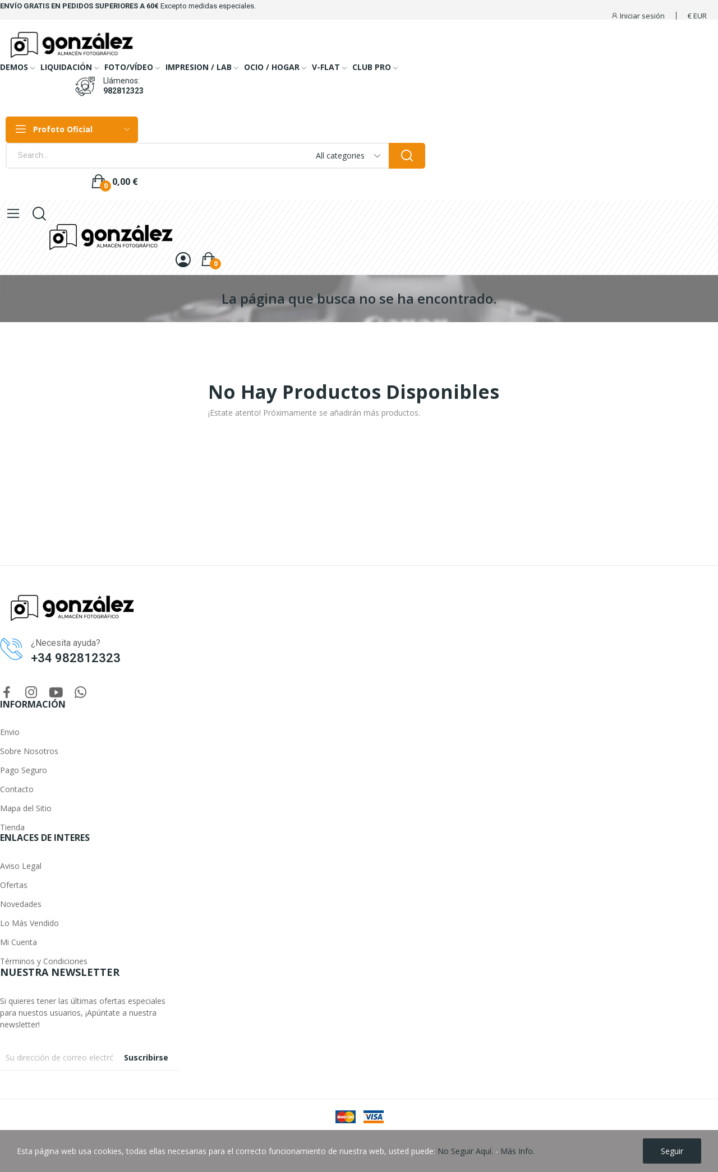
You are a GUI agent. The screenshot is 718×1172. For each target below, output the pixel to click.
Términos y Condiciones (44, 961)
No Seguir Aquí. (465, 1151)
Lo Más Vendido (29, 923)
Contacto (17, 789)
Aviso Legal (21, 866)
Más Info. (517, 1151)
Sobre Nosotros (29, 751)
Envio (10, 732)
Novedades (21, 904)
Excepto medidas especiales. (208, 6)
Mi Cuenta (18, 942)
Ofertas (13, 885)
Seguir (672, 1151)
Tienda (12, 827)
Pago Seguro (23, 770)
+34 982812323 (76, 658)
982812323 (123, 91)
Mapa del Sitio (26, 808)
